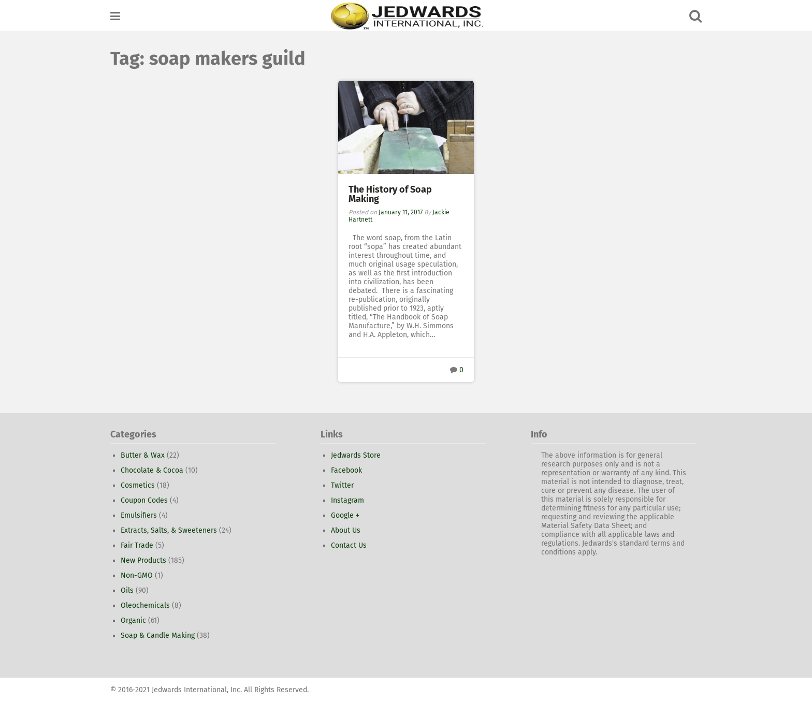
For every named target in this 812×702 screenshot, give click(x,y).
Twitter (342, 485)
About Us (345, 530)
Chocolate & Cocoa (152, 470)
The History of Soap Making (390, 194)
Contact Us (349, 545)
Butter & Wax (143, 455)
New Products (143, 560)
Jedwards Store (356, 455)
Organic (133, 620)
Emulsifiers (139, 515)
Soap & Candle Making (158, 635)
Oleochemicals (145, 605)
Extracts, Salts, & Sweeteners (169, 530)
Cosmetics (138, 485)
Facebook (346, 470)
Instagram (347, 500)
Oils (127, 590)
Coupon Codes (144, 500)
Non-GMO (137, 575)
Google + (345, 515)
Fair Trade (137, 545)
